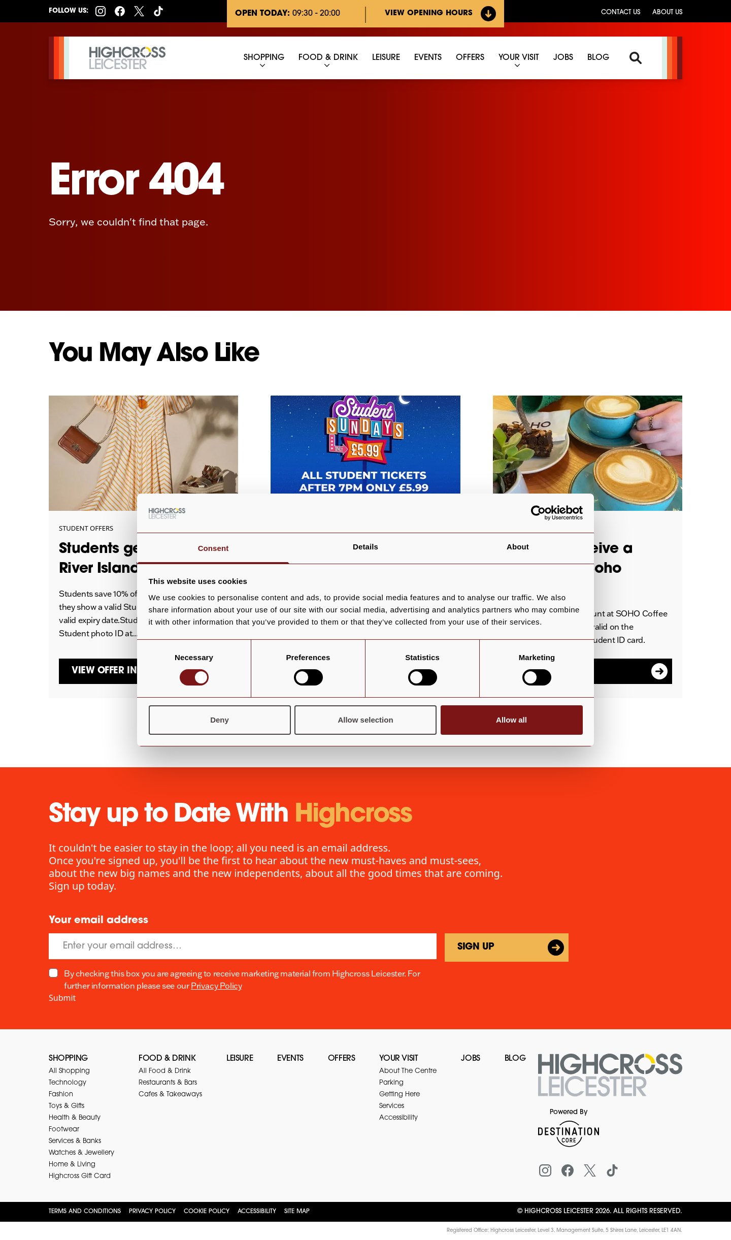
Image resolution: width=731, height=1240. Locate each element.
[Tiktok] (158, 11)
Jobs (470, 1059)
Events (290, 1059)
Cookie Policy (206, 1212)
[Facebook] (120, 11)
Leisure (239, 1059)
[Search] (635, 58)
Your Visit (398, 1059)
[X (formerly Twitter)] (139, 11)
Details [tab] (365, 546)
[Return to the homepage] (610, 1081)
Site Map (297, 1212)
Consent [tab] (213, 548)
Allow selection (365, 719)
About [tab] (518, 546)
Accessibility (257, 1212)
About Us (667, 12)
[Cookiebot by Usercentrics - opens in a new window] (538, 512)
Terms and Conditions (85, 1212)
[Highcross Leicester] (127, 58)
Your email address (98, 921)
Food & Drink (167, 1059)
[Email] (243, 946)
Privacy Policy (216, 986)
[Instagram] (100, 11)
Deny (219, 719)
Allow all (511, 719)
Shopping (68, 1059)
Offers (341, 1059)
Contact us (620, 12)
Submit (62, 997)
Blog (515, 1059)
